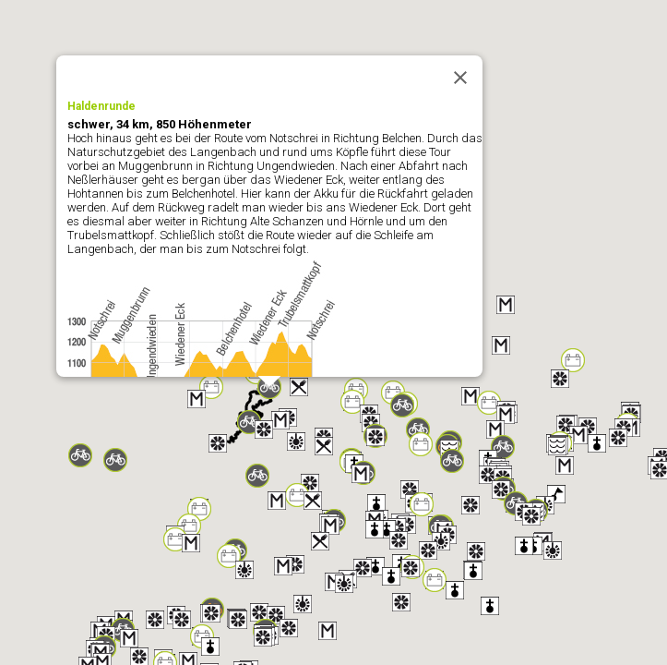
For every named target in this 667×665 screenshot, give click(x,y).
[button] (501, 345)
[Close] (460, 77)
